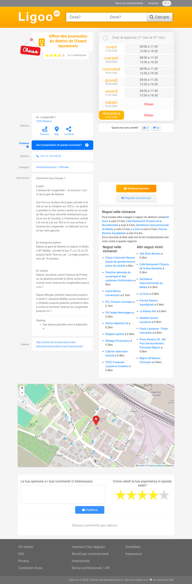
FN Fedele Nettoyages (118, 312)
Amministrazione (46, 167)
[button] (96, 421)
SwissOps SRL (165, 579)
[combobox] (86, 17)
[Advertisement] (56, 87)
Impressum (133, 554)
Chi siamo (25, 547)
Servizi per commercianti (90, 554)
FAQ (21, 554)
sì (145, 127)
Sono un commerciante (129, 3)
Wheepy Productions (117, 340)
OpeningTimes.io (113, 579)
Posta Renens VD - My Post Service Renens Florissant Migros (153, 343)
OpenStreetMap (155, 466)
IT (166, 3)
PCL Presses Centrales (119, 301)
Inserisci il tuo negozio (88, 547)
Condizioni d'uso (30, 568)
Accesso (153, 3)
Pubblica (90, 510)
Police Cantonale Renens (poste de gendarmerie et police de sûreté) (120, 261)
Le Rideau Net (148, 311)
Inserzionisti (81, 561)
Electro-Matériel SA (116, 323)
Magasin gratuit (114, 334)
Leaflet (140, 466)
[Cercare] (159, 17)
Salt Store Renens (150, 253)
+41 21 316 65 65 (50, 156)
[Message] (63, 494)
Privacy (23, 561)
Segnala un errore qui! (136, 198)
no (156, 127)
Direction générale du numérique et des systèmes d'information (119, 276)
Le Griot (136, 229)
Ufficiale (64, 167)
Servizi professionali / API (91, 568)
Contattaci (133, 547)
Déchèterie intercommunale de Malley (151, 283)
